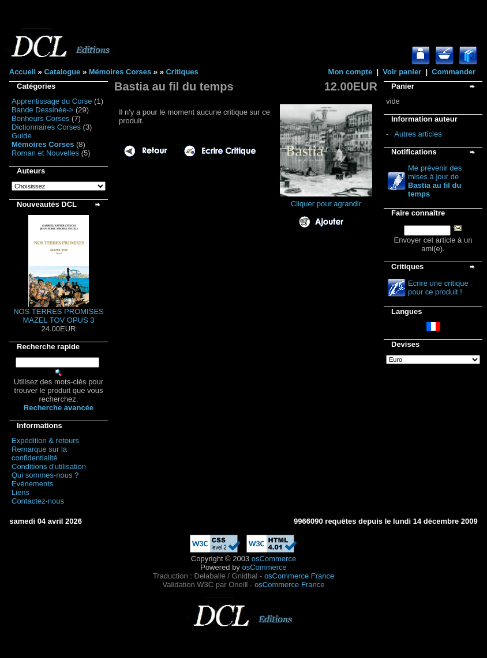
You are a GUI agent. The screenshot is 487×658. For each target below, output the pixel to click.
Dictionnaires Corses (46, 127)
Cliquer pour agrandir (326, 200)
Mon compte (350, 71)
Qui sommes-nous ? (45, 475)
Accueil (22, 71)
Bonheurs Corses (40, 118)
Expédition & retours (45, 440)
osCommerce (274, 558)
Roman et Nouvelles (45, 153)
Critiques (182, 71)
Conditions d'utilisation (49, 466)
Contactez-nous (38, 501)
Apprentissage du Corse (52, 101)
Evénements (32, 483)
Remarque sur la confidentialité (39, 453)
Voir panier (402, 71)
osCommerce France (299, 576)
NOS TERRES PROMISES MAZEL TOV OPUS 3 (58, 315)
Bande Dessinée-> (42, 109)
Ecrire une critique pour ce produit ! (438, 287)
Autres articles (417, 134)
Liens (20, 492)
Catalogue (62, 71)
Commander (453, 71)
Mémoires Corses (120, 71)
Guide (22, 135)
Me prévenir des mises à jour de (435, 181)
